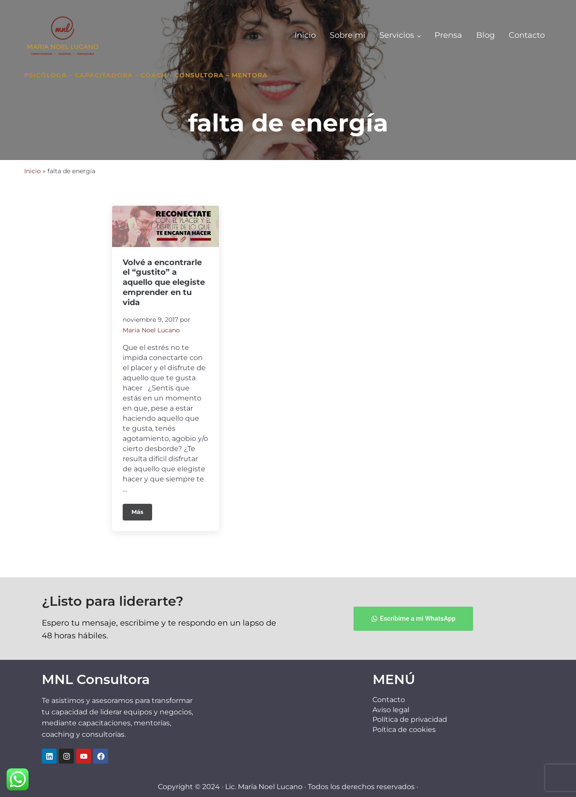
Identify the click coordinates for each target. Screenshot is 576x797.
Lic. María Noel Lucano (264, 786)
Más (141, 509)
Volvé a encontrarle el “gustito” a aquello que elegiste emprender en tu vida (164, 282)
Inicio (32, 171)
